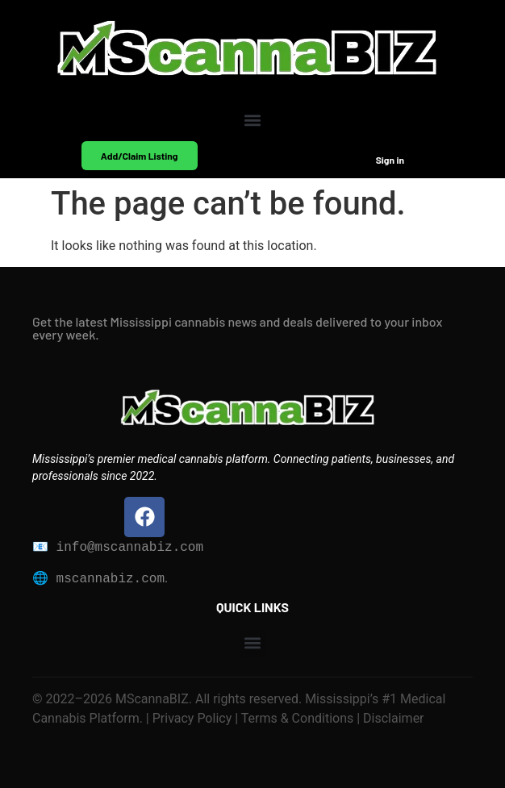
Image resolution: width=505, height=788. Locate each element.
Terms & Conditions (297, 718)
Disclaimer (392, 718)
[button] (253, 119)
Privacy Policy (190, 718)
